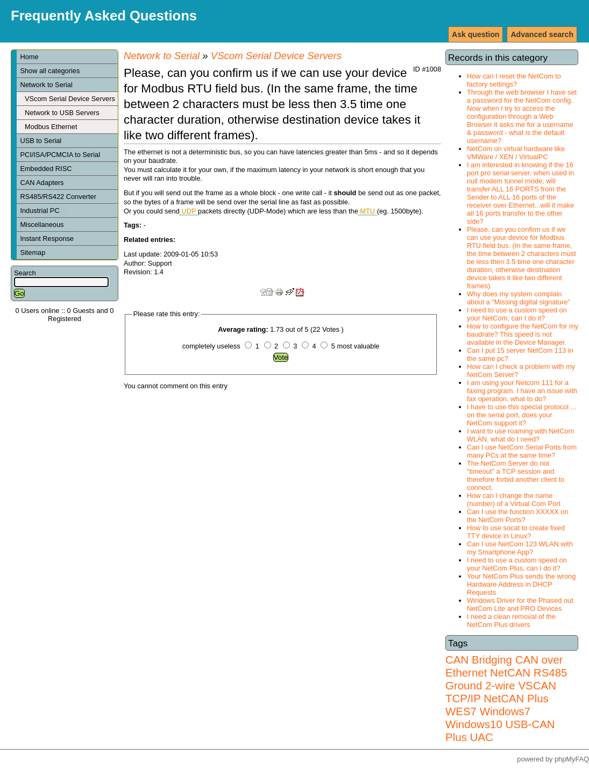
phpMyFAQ (572, 759)
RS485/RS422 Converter (58, 197)
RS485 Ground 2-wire (506, 679)
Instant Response (47, 238)
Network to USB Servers (62, 113)
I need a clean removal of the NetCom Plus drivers (511, 621)
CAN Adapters (41, 183)
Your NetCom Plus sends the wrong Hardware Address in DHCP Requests (521, 584)
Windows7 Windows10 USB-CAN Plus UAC (500, 724)
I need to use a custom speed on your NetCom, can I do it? (517, 314)
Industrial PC (43, 211)
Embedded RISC (50, 169)
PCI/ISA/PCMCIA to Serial (60, 155)
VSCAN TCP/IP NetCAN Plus (500, 691)
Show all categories (50, 71)
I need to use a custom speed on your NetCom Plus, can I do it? (517, 564)
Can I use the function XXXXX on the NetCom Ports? (518, 516)
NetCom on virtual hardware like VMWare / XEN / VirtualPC (516, 153)
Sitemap (32, 252)
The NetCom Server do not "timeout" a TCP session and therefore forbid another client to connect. (515, 475)
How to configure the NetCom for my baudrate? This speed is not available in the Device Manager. (522, 334)
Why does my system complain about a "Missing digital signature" (518, 298)
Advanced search (541, 34)
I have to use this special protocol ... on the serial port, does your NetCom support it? (521, 415)
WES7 (461, 711)
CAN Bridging (478, 659)
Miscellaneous (41, 224)
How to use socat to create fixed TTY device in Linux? (516, 532)
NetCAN (510, 672)
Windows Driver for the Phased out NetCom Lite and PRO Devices (520, 604)
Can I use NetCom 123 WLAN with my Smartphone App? (520, 548)
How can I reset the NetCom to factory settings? (514, 80)
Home (29, 57)
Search (25, 273)
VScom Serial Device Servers (70, 99)
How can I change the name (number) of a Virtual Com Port (513, 500)
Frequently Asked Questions (104, 15)
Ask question (475, 34)
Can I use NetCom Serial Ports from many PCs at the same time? (522, 451)
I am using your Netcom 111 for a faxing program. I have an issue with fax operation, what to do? (522, 391)
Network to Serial (46, 85)
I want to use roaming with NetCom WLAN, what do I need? (520, 435)
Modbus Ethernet (51, 127)
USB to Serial (40, 141)
